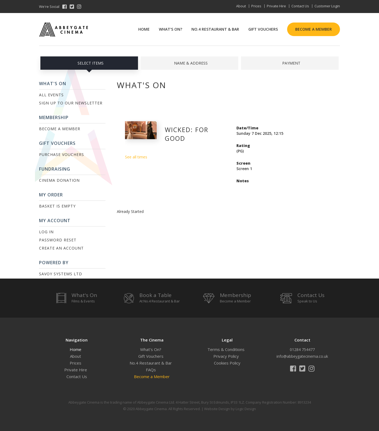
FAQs (151, 369)
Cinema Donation (59, 180)
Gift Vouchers (263, 29)
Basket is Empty (57, 206)
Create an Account (61, 248)
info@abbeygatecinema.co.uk (302, 356)
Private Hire (276, 6)
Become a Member (313, 29)
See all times (136, 156)
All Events (51, 94)
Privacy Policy (226, 356)
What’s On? (170, 29)
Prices (256, 6)
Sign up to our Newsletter (70, 103)
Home (144, 29)
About (241, 6)
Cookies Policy (227, 363)
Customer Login (327, 6)
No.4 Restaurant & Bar (215, 29)
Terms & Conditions (226, 349)
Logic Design (246, 408)
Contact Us (300, 6)
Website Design (217, 408)
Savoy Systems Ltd (60, 273)
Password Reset (57, 239)
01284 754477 (302, 349)
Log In (46, 231)
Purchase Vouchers (61, 154)
